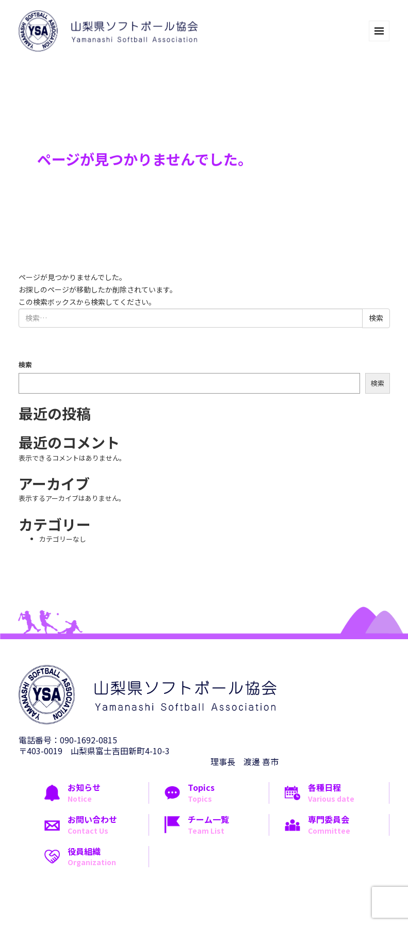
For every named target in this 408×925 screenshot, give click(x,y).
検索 (25, 364)
